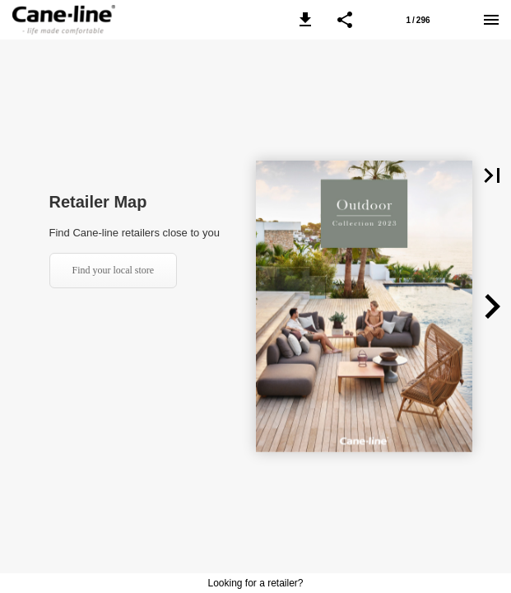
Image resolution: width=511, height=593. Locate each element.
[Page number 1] (418, 20)
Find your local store (113, 270)
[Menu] (491, 20)
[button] (305, 20)
